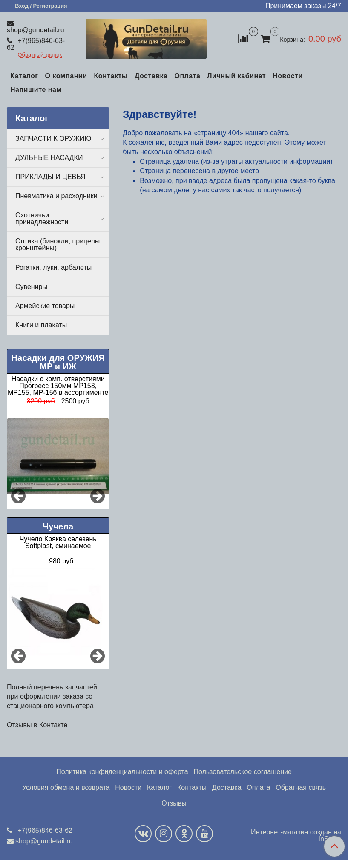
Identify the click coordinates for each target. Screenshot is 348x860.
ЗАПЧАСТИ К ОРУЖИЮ (53, 138)
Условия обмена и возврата (66, 787)
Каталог (24, 76)
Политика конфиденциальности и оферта (122, 771)
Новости (288, 76)
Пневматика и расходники (56, 196)
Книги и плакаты (41, 325)
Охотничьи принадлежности (41, 218)
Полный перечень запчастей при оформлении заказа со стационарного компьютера (52, 696)
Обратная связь (301, 787)
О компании (66, 76)
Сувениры (31, 286)
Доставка (151, 76)
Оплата (187, 76)
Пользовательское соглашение (242, 771)
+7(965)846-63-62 (36, 44)
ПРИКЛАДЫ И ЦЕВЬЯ (50, 176)
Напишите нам (36, 89)
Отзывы (174, 803)
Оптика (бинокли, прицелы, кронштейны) (58, 244)
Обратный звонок (40, 55)
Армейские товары (45, 305)
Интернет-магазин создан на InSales (296, 836)
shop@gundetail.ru (35, 30)
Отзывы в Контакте (37, 725)
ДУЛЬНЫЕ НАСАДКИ (49, 157)
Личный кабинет (236, 76)
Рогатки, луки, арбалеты (53, 267)
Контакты (110, 76)
